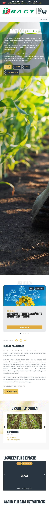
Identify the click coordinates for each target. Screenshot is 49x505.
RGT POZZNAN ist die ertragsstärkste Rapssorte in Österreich (24, 316)
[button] (4, 428)
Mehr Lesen (24, 328)
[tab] (20, 334)
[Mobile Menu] (44, 20)
